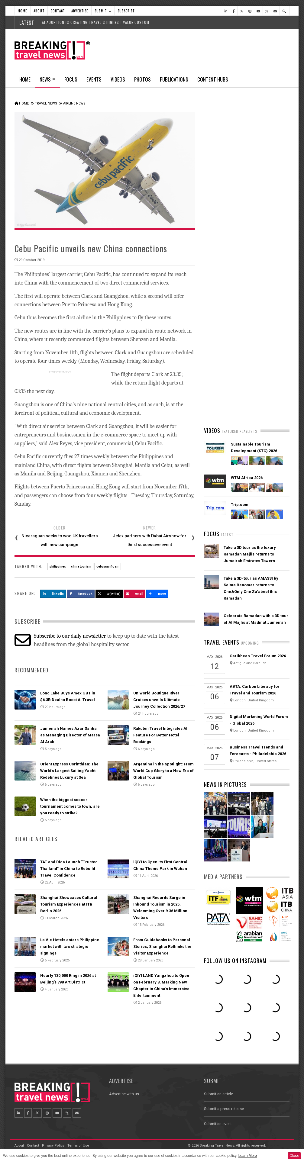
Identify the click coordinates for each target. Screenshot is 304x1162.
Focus (70, 79)
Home (22, 10)
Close (294, 1156)
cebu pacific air (107, 566)
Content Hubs (212, 79)
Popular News (268, 228)
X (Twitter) (109, 593)
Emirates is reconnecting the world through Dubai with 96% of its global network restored (254, 364)
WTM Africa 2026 (247, 477)
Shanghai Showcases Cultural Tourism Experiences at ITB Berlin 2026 (68, 904)
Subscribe (126, 10)
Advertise (79, 10)
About (39, 10)
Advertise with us (124, 1094)
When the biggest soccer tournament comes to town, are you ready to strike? (70, 806)
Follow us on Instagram (235, 960)
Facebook (81, 593)
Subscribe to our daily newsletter (70, 636)
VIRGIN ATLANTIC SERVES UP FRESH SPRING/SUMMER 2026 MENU (251, 328)
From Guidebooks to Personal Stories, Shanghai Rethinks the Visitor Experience (162, 946)
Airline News (74, 103)
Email (135, 593)
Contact (58, 10)
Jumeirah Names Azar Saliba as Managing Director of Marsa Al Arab (70, 735)
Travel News (46, 103)
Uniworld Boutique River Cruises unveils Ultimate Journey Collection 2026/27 (159, 700)
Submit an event (218, 1124)
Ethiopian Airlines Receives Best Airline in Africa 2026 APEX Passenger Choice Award (254, 399)
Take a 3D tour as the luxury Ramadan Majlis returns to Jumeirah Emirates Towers (250, 554)
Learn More (247, 1156)
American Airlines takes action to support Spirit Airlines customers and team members (255, 293)
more (157, 593)
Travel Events (221, 642)
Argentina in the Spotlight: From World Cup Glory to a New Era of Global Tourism (163, 771)
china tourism (81, 566)
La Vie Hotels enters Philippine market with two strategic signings (69, 946)
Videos (118, 79)
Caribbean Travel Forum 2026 (258, 656)
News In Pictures (225, 784)
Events (94, 79)
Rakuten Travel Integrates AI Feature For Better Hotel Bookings (160, 735)
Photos (142, 79)
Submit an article (218, 1094)
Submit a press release (224, 1108)
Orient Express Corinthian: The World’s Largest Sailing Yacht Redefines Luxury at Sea (69, 771)
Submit (103, 10)
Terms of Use (78, 1146)
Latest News (225, 228)
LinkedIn (53, 593)
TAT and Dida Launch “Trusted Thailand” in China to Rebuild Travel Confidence (69, 868)
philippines (58, 566)
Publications (174, 79)
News (47, 81)
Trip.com (239, 504)
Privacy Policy (53, 1146)
